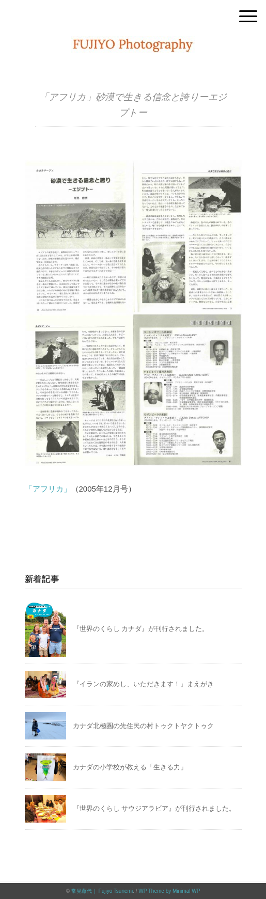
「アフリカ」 (48, 488)
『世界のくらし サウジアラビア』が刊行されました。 (154, 808)
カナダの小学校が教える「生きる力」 (130, 767)
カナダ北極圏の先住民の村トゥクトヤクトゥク (143, 726)
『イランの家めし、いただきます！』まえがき (143, 684)
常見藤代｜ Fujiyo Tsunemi (102, 891)
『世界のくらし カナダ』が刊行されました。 (141, 629)
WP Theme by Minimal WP (169, 891)
